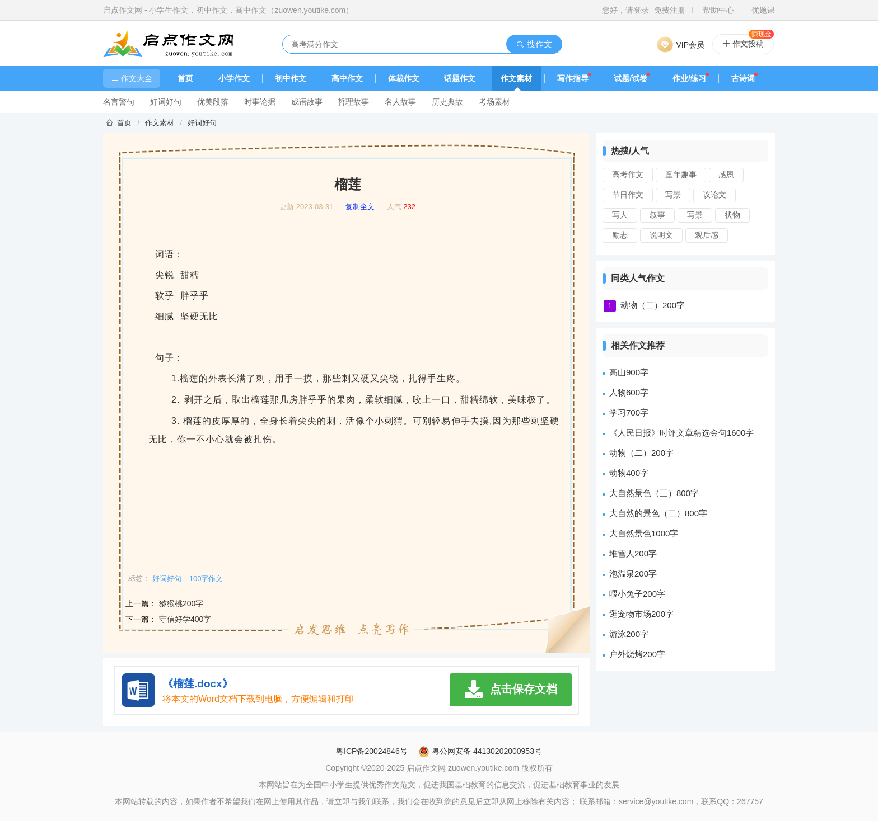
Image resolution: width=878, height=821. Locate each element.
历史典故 (447, 101)
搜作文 (534, 44)
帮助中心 (718, 10)
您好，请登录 (625, 10)
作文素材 (516, 78)
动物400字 (628, 473)
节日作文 (627, 194)
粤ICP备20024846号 (372, 751)
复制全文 (360, 207)
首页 (185, 78)
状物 (732, 214)
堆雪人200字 (633, 553)
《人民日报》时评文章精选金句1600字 (681, 432)
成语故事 (307, 101)
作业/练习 (689, 78)
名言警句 (118, 101)
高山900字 (628, 372)
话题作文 (459, 78)
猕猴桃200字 (181, 603)
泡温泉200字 (633, 573)
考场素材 (494, 101)
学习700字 (628, 412)
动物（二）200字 (652, 305)
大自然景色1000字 (643, 533)
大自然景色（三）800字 (654, 493)
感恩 (726, 174)
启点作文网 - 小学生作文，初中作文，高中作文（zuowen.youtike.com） (228, 10)
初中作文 (290, 78)
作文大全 (131, 78)
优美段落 (212, 101)
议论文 (714, 194)
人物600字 (628, 392)
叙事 (657, 214)
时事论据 (259, 101)
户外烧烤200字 (637, 654)
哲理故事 (353, 101)
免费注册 (669, 10)
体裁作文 (403, 78)
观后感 (706, 234)
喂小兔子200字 (637, 593)
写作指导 (573, 78)
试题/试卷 (630, 78)
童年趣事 (681, 174)
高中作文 (347, 78)
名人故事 (400, 101)
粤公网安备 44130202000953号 (480, 751)
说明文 (661, 234)
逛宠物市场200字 (641, 614)
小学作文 (234, 78)
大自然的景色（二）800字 (658, 513)
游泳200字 (628, 634)
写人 (620, 214)
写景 (673, 194)
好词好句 (165, 101)
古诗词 (743, 78)
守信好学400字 (185, 619)
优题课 (763, 10)
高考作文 (627, 174)
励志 (620, 234)
